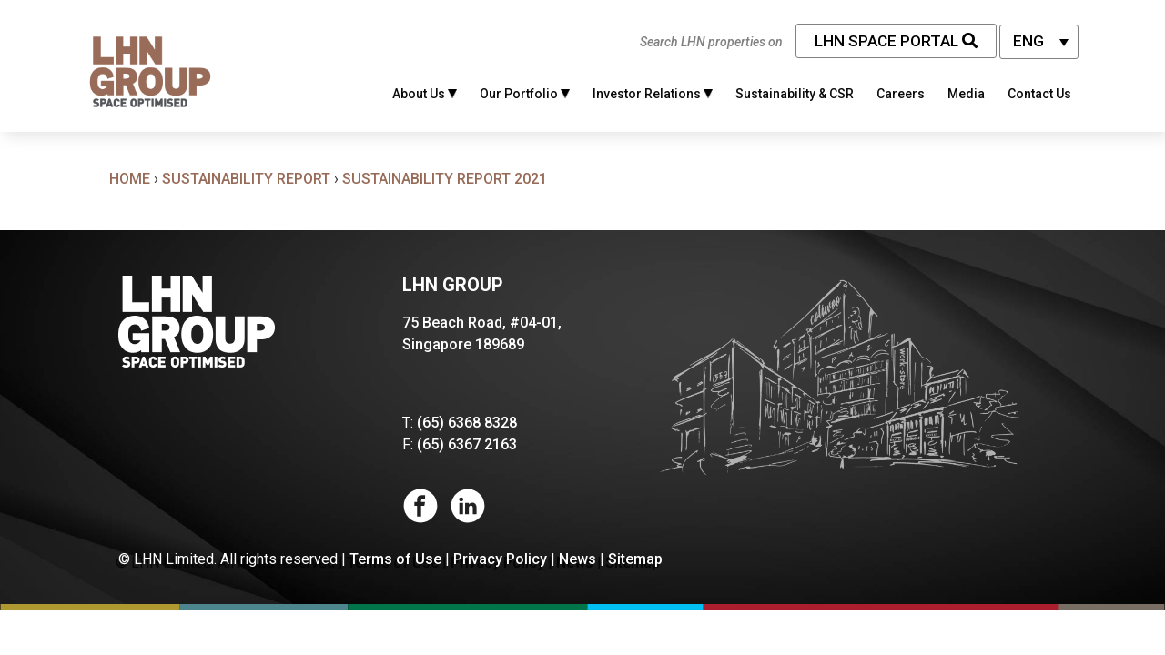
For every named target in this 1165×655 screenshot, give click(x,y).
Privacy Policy (500, 559)
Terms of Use (395, 559)
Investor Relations (653, 93)
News (577, 559)
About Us (424, 93)
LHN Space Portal (896, 41)
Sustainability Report (246, 178)
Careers (900, 93)
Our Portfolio (525, 93)
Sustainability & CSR (794, 93)
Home (129, 178)
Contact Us (1039, 93)
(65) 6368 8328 (467, 422)
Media (966, 93)
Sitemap (635, 559)
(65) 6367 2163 (467, 444)
